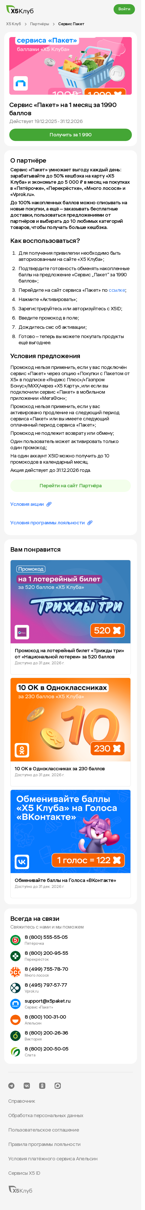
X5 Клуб (13, 24)
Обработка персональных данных (45, 1115)
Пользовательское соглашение (43, 1130)
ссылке (117, 290)
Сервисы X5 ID (24, 1173)
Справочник (21, 1101)
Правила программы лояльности (44, 1144)
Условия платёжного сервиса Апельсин (52, 1159)
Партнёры (39, 24)
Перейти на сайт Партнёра (70, 486)
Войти (124, 9)
